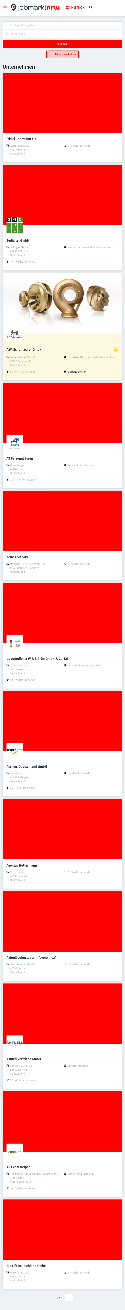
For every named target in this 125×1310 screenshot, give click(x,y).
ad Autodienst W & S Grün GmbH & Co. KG (37, 659)
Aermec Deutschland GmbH (27, 767)
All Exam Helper (18, 1167)
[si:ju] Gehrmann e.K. (22, 139)
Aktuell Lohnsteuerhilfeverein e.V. (31, 958)
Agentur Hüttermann (22, 865)
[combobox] (62, 25)
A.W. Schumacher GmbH (24, 350)
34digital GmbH (18, 240)
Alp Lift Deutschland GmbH (26, 1266)
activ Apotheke (17, 557)
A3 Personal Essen (20, 458)
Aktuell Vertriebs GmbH (24, 1059)
